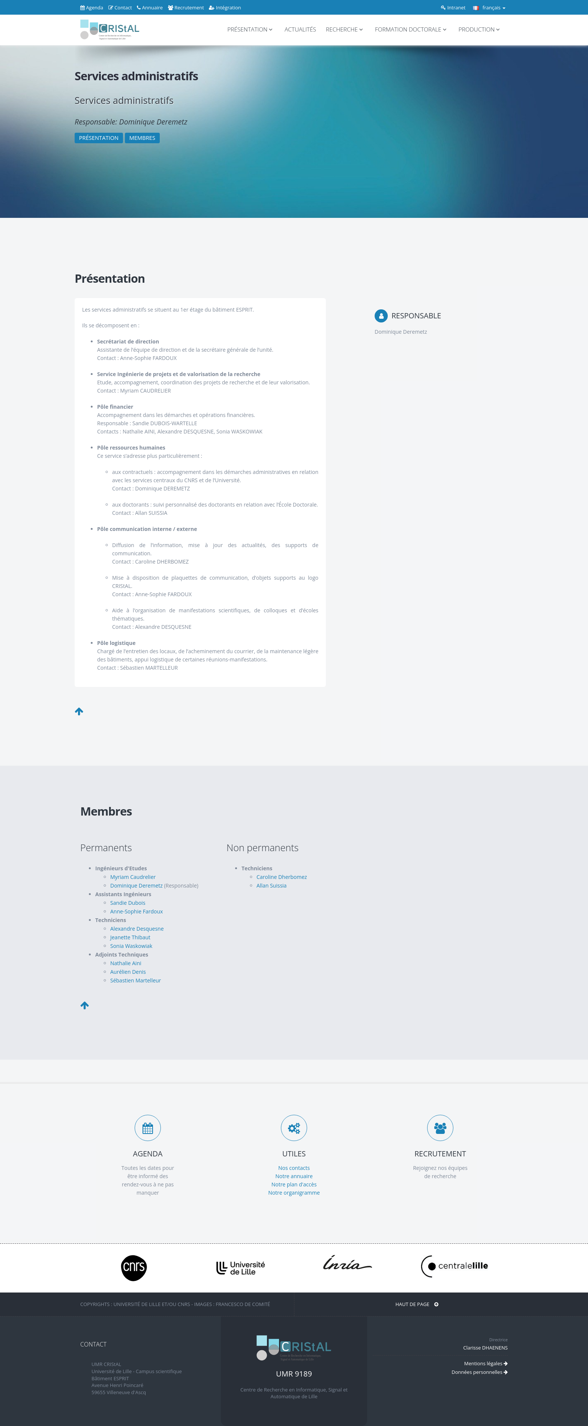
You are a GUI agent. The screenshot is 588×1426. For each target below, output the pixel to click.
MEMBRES (142, 137)
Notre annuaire (294, 1176)
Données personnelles (480, 1372)
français (489, 7)
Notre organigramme (294, 1192)
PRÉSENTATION (251, 29)
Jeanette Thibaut (130, 937)
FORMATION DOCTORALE (412, 29)
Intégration (225, 7)
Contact (120, 7)
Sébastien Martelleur (135, 980)
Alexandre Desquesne (137, 928)
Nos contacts (294, 1167)
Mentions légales (486, 1363)
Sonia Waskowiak (131, 945)
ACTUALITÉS (300, 29)
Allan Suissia (271, 885)
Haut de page (417, 1304)
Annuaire (150, 7)
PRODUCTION (480, 29)
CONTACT (93, 1344)
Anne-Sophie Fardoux (136, 911)
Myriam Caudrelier (133, 876)
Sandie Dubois (128, 902)
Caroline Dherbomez (281, 876)
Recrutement (186, 7)
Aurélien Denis (128, 971)
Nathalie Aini (125, 963)
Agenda (91, 7)
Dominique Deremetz (136, 885)
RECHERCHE (345, 29)
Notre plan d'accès (294, 1184)
